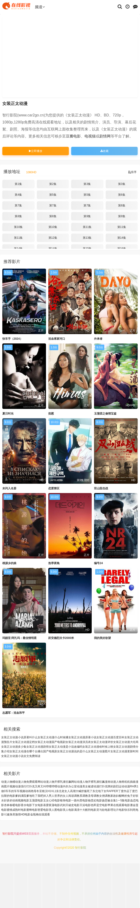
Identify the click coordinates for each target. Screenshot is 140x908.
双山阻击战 (101, 488)
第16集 (121, 248)
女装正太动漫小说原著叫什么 (19, 737)
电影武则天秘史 (64, 805)
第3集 (87, 184)
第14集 (121, 237)
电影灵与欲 (98, 809)
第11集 (87, 227)
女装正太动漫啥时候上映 (97, 746)
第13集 (87, 237)
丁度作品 (123, 791)
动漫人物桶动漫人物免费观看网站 (22, 781)
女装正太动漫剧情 (37, 746)
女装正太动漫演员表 (78, 742)
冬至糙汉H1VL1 (46, 791)
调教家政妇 (112, 795)
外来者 (98, 338)
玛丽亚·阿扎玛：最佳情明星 (19, 638)
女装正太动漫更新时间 (124, 751)
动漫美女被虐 (85, 786)
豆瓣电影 (73, 136)
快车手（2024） (12, 338)
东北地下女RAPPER (105, 791)
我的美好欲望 (102, 638)
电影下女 (32, 805)
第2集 (52, 184)
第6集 (121, 194)
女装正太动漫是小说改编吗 (65, 746)
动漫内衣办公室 (67, 786)
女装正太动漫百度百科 (110, 737)
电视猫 (90, 136)
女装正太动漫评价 (102, 742)
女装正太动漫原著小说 (82, 737)
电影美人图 (50, 809)
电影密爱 (37, 809)
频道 (40, 7)
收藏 (104, 151)
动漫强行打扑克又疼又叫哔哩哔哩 (36, 786)
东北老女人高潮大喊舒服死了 (74, 791)
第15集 (87, 248)
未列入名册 (9, 488)
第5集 (52, 194)
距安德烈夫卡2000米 (61, 638)
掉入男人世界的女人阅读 (58, 795)
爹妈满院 (20, 795)
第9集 (87, 216)
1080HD (31, 172)
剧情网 (105, 136)
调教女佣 (99, 795)
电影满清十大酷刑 (79, 809)
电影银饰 (60, 800)
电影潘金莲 (131, 805)
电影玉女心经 (46, 800)
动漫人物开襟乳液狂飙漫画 (93, 781)
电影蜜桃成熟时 (11, 809)
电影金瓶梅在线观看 (37, 814)
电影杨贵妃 (89, 800)
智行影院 (8, 833)
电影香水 (20, 805)
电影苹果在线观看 (113, 805)
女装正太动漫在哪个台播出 (26, 751)
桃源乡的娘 (9, 563)
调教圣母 (88, 795)
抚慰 (51, 413)
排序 (132, 172)
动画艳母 (30, 791)
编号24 (98, 563)
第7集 (18, 205)
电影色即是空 (93, 805)
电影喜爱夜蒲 (46, 805)
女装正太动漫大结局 (125, 742)
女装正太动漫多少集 (13, 746)
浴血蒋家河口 (56, 338)
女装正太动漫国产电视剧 (50, 742)
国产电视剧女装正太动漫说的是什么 (65, 751)
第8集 (121, 205)
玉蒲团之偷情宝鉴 (105, 413)
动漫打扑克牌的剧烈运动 (109, 786)
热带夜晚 (54, 563)
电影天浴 (79, 805)
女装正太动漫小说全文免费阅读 (20, 756)
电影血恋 (130, 800)
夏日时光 (8, 413)
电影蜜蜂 (26, 809)
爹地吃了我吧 (34, 795)
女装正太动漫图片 (99, 751)
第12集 (53, 237)
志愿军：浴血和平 (13, 712)
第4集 (18, 194)
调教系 (78, 795)
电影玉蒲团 (31, 800)
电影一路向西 (74, 800)
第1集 (18, 184)
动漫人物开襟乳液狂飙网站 (60, 781)
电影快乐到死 (127, 809)
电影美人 (62, 809)
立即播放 (35, 151)
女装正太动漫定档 (23, 742)
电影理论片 (112, 809)
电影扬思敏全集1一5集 (110, 800)
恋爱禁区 (54, 488)
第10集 (18, 227)
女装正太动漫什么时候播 (53, 737)
